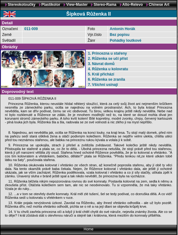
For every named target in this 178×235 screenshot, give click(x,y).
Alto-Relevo (132, 4)
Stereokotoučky (21, 4)
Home (88, 229)
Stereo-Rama (104, 4)
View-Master (77, 4)
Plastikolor (51, 4)
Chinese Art (159, 4)
